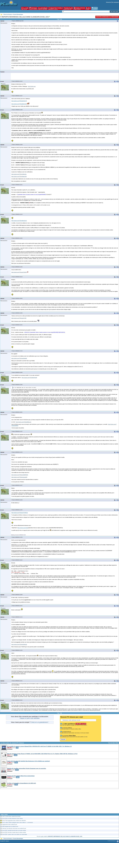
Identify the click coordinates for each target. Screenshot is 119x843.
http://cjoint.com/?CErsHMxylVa (18, 174)
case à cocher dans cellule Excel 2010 (11, 816)
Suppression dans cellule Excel (9, 824)
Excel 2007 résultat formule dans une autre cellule (14, 830)
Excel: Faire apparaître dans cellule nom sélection (14, 820)
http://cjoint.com (32, 86)
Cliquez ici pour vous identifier (29, 718)
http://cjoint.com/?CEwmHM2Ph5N (19, 474)
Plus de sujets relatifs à (59, 836)
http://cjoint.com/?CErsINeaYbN (19, 176)
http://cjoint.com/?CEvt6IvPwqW (29, 377)
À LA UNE (24, 8)
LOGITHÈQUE (42, 8)
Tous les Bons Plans (113, 743)
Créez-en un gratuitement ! (40, 722)
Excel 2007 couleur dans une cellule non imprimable (14, 834)
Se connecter (115, 2)
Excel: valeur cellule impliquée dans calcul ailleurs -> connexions (17, 822)
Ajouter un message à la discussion (107, 16)
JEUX (88, 8)
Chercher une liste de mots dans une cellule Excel (14, 828)
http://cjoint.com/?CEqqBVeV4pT (19, 104)
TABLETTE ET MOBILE (55, 8)
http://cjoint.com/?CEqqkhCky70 (19, 101)
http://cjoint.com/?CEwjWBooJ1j (23, 422)
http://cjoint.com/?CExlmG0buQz (19, 644)
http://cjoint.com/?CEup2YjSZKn (19, 272)
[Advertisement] (59, 801)
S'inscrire (108, 2)
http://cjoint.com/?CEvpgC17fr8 (18, 318)
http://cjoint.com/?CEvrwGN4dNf (19, 358)
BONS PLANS (68, 8)
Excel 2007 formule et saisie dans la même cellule (14, 832)
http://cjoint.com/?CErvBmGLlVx (19, 220)
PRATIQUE (33, 8)
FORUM (95, 8)
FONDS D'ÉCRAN (79, 8)
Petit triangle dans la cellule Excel (10, 826)
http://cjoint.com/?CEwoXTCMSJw (19, 512)
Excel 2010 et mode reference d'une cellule (12, 818)
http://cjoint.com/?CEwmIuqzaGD (19, 477)
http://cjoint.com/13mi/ (23, 527)
